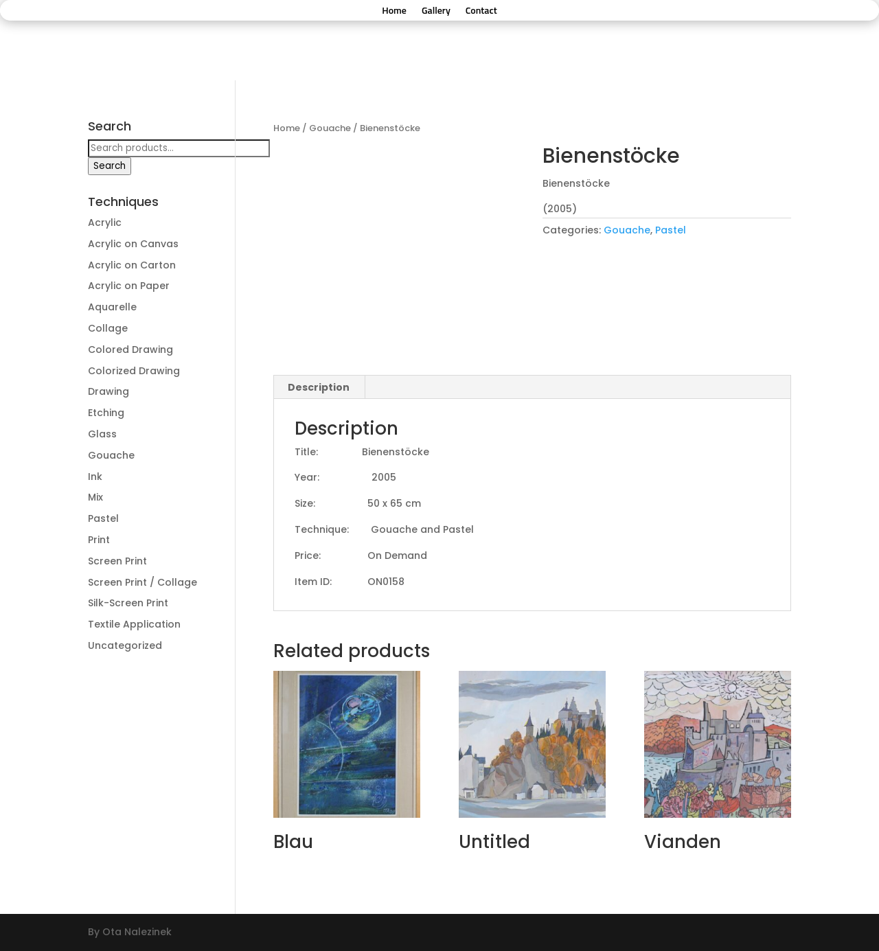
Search (109, 165)
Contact (481, 11)
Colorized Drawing (134, 371)
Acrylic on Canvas (133, 244)
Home (394, 11)
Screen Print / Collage (142, 582)
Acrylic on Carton (132, 265)
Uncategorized (125, 645)
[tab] (319, 387)
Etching (106, 413)
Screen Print (117, 561)
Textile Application (134, 624)
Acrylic (105, 222)
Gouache (330, 128)
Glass (102, 434)
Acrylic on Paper (129, 286)
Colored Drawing (130, 349)
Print (99, 540)
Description (319, 387)
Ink (95, 476)
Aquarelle (112, 307)
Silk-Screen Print (128, 603)
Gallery (436, 11)
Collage (108, 328)
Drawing (108, 391)
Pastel (670, 230)
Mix (95, 497)
